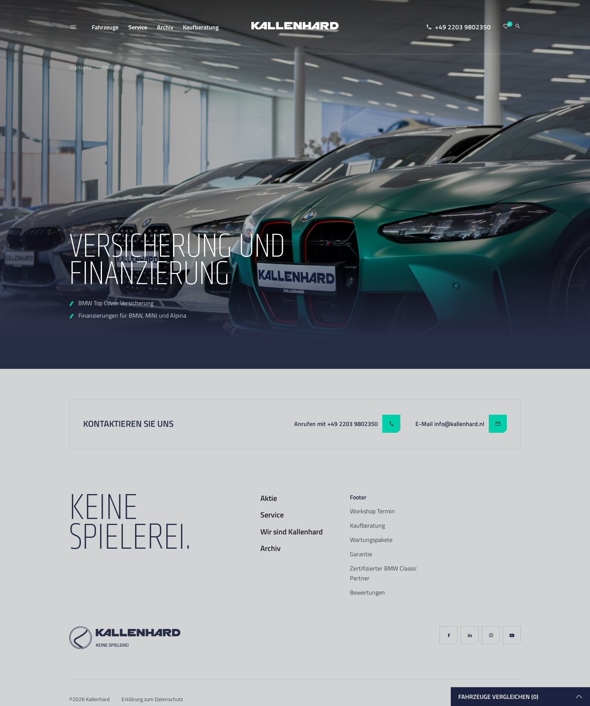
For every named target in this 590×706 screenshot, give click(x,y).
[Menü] (73, 27)
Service (272, 515)
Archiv (270, 548)
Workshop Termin (372, 511)
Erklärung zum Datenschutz (152, 699)
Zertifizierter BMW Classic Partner (383, 573)
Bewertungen (367, 592)
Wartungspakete (371, 540)
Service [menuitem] (137, 27)
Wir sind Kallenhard (291, 532)
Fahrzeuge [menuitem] (105, 27)
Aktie (268, 498)
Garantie (361, 554)
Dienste (111, 67)
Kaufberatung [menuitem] (201, 27)
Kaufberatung (367, 525)
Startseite (80, 67)
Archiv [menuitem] (165, 27)
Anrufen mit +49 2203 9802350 (347, 424)
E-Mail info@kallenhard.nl (461, 424)
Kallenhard (97, 699)
